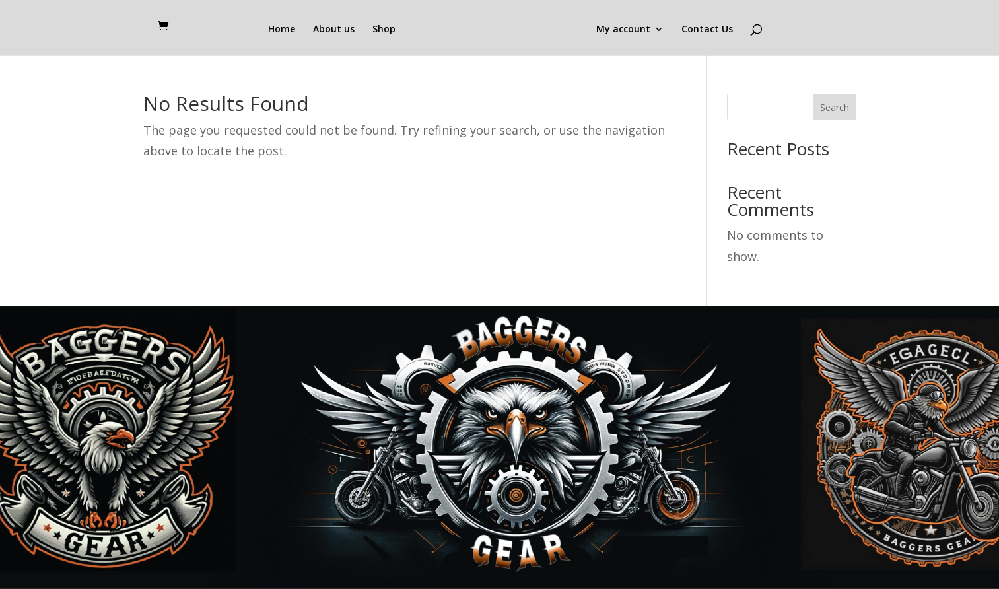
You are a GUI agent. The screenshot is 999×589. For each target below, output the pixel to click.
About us (334, 29)
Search (834, 107)
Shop (384, 29)
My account (623, 29)
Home (281, 29)
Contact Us (707, 29)
